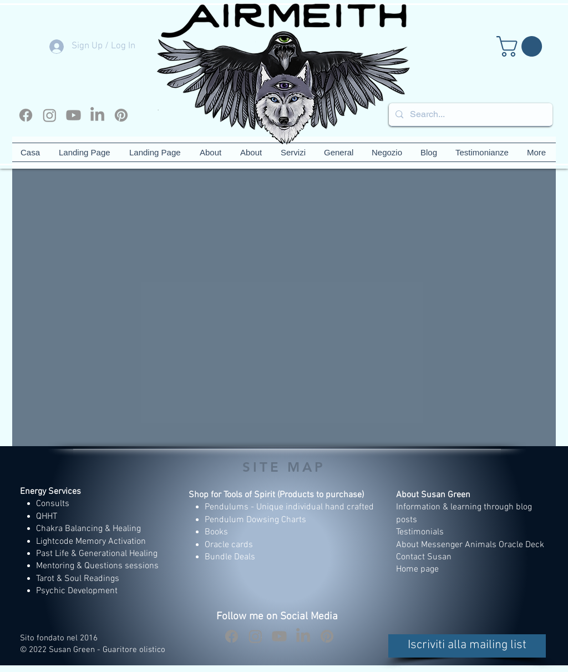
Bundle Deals (230, 557)
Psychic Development (77, 591)
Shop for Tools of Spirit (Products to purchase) (276, 495)
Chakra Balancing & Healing (88, 528)
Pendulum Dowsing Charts (255, 520)
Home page (417, 569)
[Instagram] (49, 115)
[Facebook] (25, 115)
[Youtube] (73, 115)
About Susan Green (433, 495)
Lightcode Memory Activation (91, 541)
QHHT (46, 516)
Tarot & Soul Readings (77, 578)
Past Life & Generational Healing (97, 553)
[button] (521, 46)
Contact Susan (424, 557)
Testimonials (421, 532)
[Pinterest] (121, 115)
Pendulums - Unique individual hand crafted (290, 507)
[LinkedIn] (97, 115)
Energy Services (50, 491)
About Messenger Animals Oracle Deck (470, 544)
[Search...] (469, 114)
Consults (52, 503)
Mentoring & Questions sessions (97, 566)
